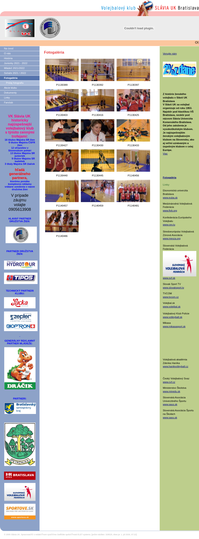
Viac (165, 153)
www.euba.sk (170, 197)
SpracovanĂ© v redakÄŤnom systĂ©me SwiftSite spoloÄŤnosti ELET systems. (56, 534)
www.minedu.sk (171, 391)
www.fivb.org (170, 210)
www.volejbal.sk (171, 306)
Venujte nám (170, 53)
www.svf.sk (169, 278)
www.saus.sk (170, 404)
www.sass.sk (170, 417)
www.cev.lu (169, 224)
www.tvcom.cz (171, 297)
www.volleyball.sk (172, 317)
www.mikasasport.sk (174, 326)
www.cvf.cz (169, 382)
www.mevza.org (171, 238)
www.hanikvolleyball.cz (175, 366)
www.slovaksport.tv (173, 287)
